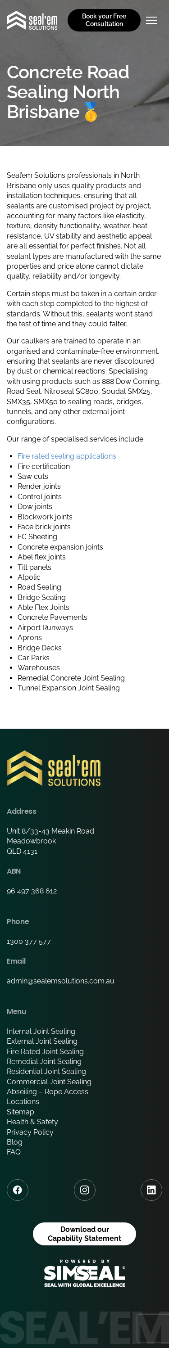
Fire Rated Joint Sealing (45, 1051)
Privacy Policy (30, 1132)
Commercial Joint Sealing (49, 1081)
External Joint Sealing (42, 1041)
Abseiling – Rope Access (47, 1091)
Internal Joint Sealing (41, 1031)
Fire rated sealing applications (67, 456)
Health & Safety (32, 1122)
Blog (15, 1142)
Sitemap (20, 1112)
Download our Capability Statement (84, 1233)
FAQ (14, 1152)
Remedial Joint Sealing (44, 1061)
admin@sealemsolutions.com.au (60, 981)
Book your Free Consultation (104, 20)
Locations (23, 1101)
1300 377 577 (29, 941)
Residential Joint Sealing (46, 1071)
